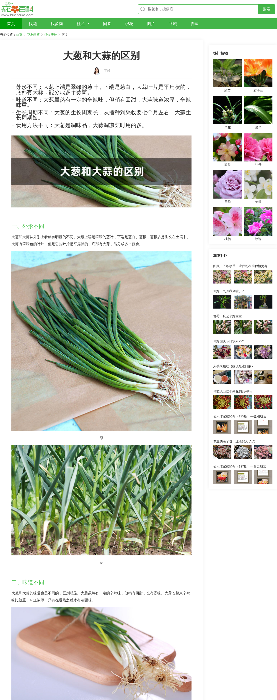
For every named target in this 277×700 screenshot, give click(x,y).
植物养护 (50, 34)
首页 (19, 34)
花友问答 (33, 34)
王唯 (107, 63)
